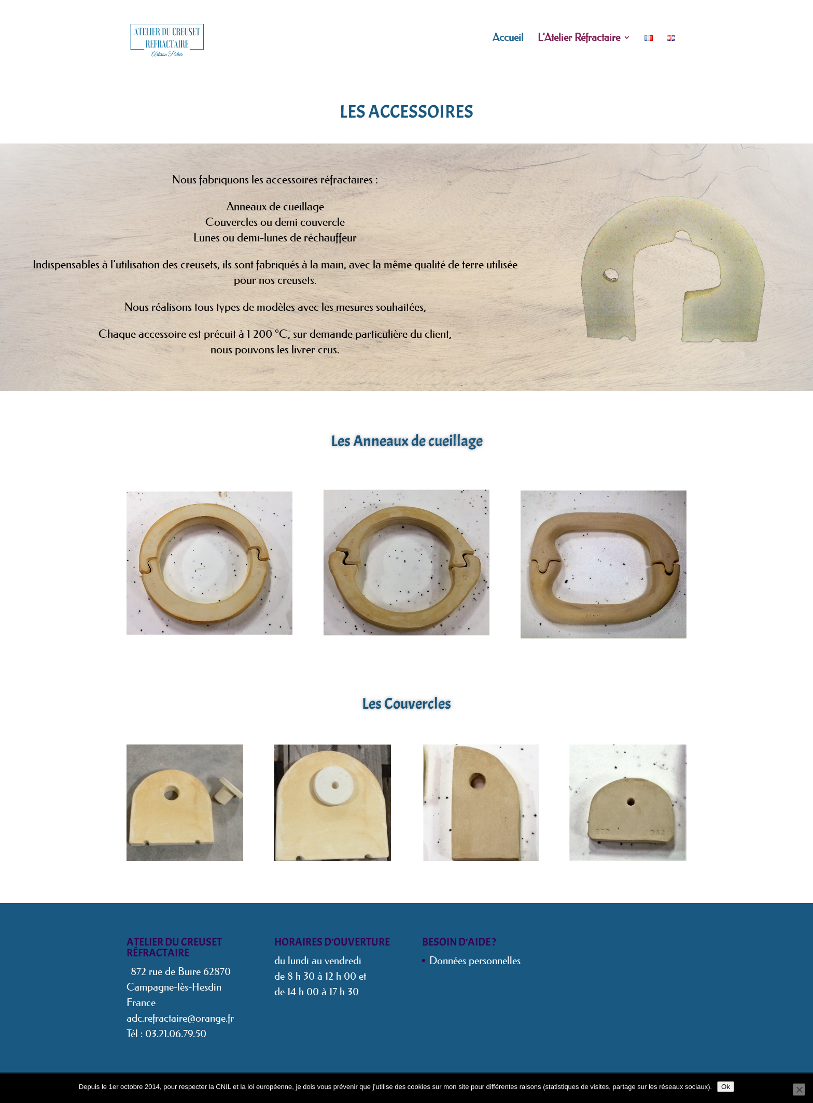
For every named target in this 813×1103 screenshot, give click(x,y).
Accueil (508, 39)
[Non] (799, 1089)
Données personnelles (475, 960)
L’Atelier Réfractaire (579, 39)
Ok (725, 1087)
